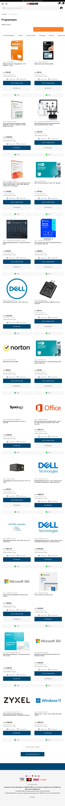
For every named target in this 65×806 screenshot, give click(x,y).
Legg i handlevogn (17, 83)
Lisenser (20, 35)
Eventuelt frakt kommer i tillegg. (9, 76)
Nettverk (51, 35)
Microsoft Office (31, 35)
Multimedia (42, 35)
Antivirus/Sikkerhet (8, 35)
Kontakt (32, 797)
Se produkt (17, 88)
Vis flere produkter (32, 754)
